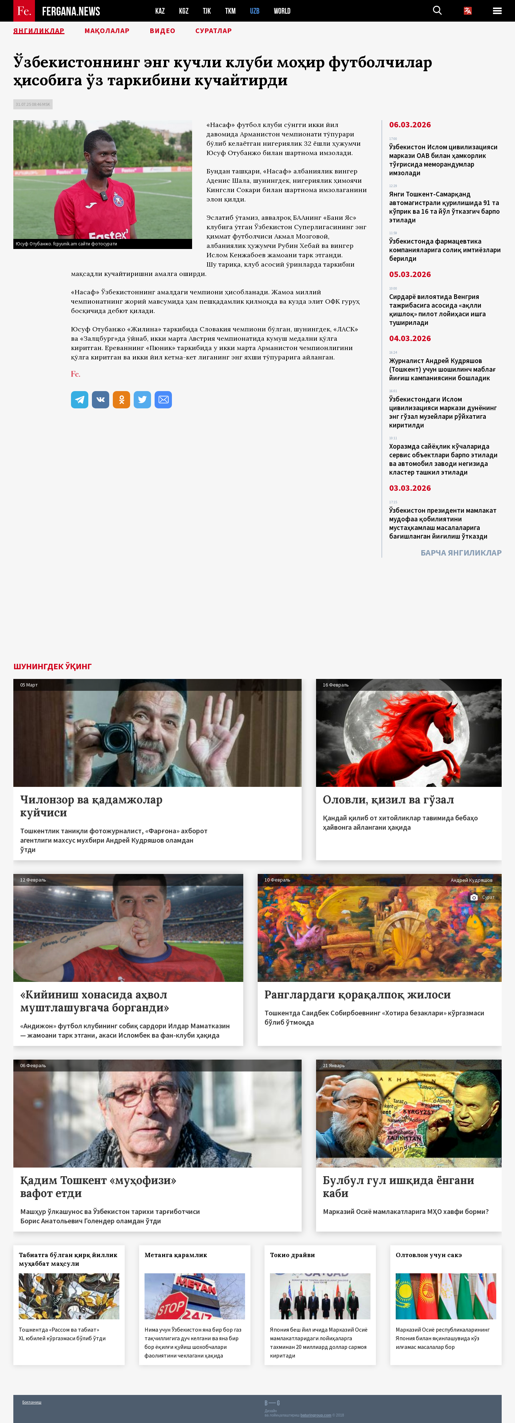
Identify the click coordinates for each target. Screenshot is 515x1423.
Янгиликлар (39, 30)
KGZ (183, 10)
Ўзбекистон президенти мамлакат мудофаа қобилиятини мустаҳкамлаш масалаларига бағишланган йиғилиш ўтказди (443, 523)
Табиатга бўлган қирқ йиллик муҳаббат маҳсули (68, 1259)
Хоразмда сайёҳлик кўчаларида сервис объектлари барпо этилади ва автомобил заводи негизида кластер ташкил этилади (443, 459)
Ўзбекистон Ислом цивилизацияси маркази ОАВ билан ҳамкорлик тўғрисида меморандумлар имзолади (443, 159)
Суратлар (213, 30)
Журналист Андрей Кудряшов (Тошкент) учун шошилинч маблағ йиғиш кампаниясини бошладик (442, 369)
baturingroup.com (316, 1415)
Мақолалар (107, 30)
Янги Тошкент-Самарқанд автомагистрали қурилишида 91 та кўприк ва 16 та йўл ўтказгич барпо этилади (444, 207)
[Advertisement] (257, 608)
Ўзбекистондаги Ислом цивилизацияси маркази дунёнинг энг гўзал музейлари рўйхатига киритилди (443, 412)
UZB (254, 10)
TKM (230, 10)
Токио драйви (292, 1255)
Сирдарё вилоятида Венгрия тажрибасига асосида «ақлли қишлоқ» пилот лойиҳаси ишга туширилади (437, 309)
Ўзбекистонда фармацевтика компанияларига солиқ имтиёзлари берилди (445, 250)
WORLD (282, 10)
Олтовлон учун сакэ (429, 1255)
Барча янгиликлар (461, 552)
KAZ (160, 10)
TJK (207, 10)
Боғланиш (31, 1402)
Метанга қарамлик (176, 1255)
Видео (163, 30)
